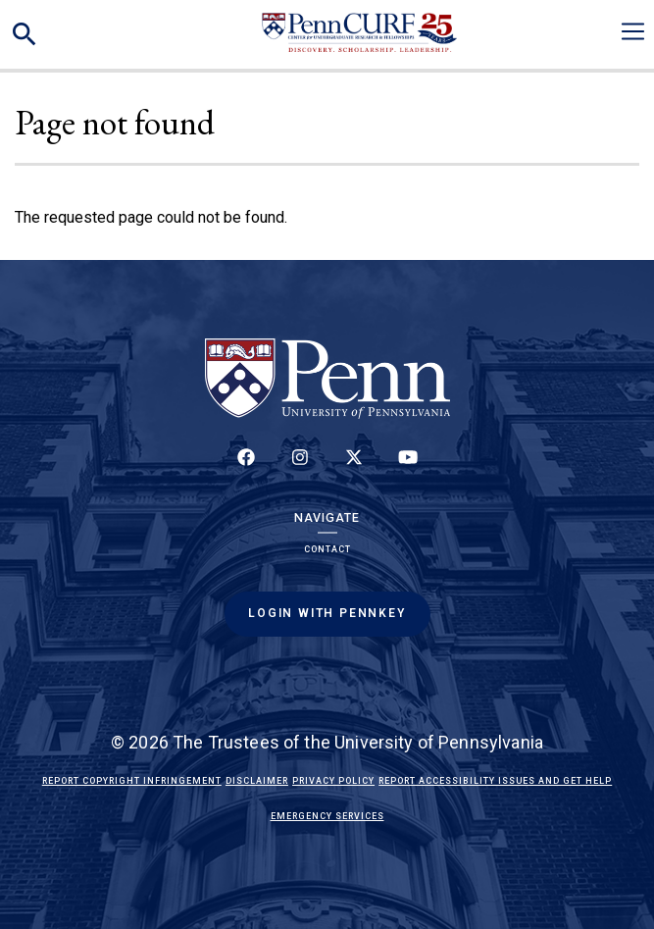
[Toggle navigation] (633, 31)
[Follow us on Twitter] (354, 468)
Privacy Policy (333, 781)
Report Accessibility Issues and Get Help (495, 781)
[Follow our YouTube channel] (408, 468)
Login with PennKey (326, 613)
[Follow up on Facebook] (246, 468)
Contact (327, 549)
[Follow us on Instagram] (300, 468)
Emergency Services (327, 816)
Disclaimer (257, 781)
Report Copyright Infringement (132, 781)
